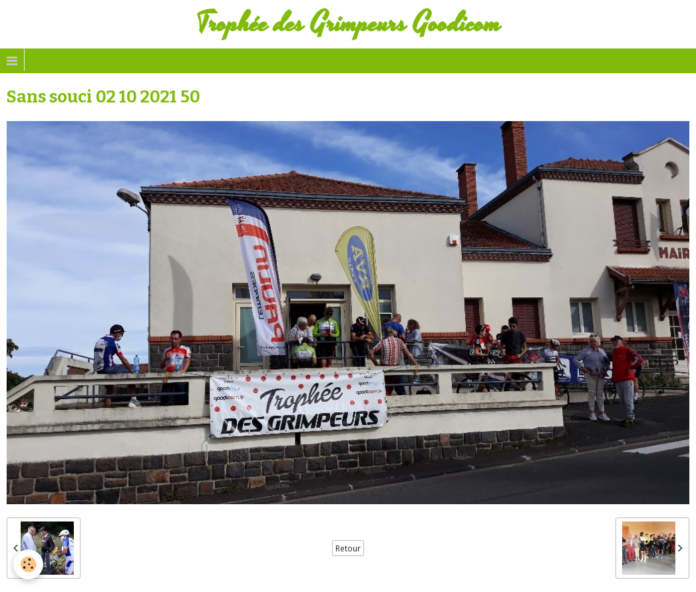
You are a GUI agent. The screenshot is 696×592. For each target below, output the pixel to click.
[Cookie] (28, 564)
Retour (348, 548)
